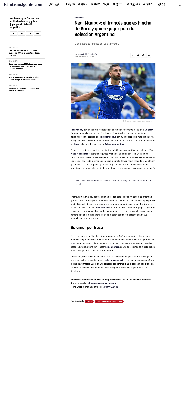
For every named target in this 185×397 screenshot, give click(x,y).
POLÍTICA (71, 5)
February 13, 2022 (109, 286)
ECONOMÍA (83, 5)
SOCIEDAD (95, 5)
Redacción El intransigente (87, 54)
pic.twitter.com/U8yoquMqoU (102, 283)
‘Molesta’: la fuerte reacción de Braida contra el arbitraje (24, 89)
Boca (76, 144)
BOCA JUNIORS (13, 48)
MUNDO (106, 5)
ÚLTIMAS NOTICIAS (54, 5)
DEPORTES (117, 5)
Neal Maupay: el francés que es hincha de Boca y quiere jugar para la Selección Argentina (24, 23)
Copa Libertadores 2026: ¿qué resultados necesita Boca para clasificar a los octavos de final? (25, 66)
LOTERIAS (147, 5)
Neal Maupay (77, 129)
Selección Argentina (114, 144)
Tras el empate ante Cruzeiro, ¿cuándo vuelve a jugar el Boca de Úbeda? (24, 78)
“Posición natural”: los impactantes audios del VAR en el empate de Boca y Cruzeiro (24, 53)
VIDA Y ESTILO (162, 5)
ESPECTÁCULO (133, 5)
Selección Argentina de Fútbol (110, 301)
